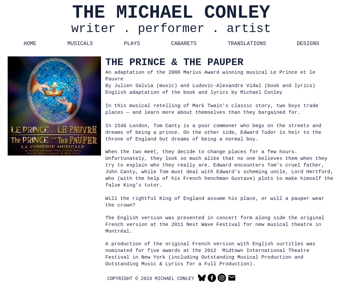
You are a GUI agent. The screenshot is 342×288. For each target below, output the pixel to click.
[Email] (232, 278)
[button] (80, 43)
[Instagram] (222, 278)
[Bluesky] (202, 278)
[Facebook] (212, 278)
